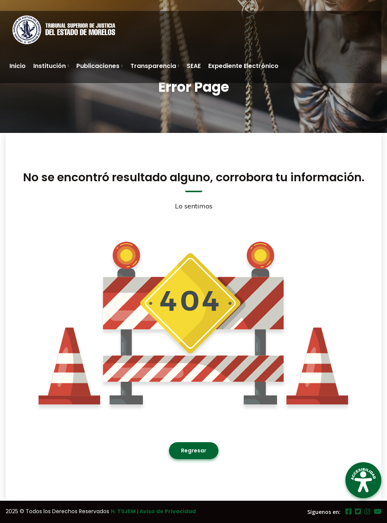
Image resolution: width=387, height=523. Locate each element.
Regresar (193, 450)
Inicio (17, 66)
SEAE (194, 66)
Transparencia (153, 66)
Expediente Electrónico (243, 66)
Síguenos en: (324, 511)
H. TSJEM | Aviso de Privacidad (153, 511)
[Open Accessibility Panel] (363, 480)
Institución (49, 66)
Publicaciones (97, 66)
